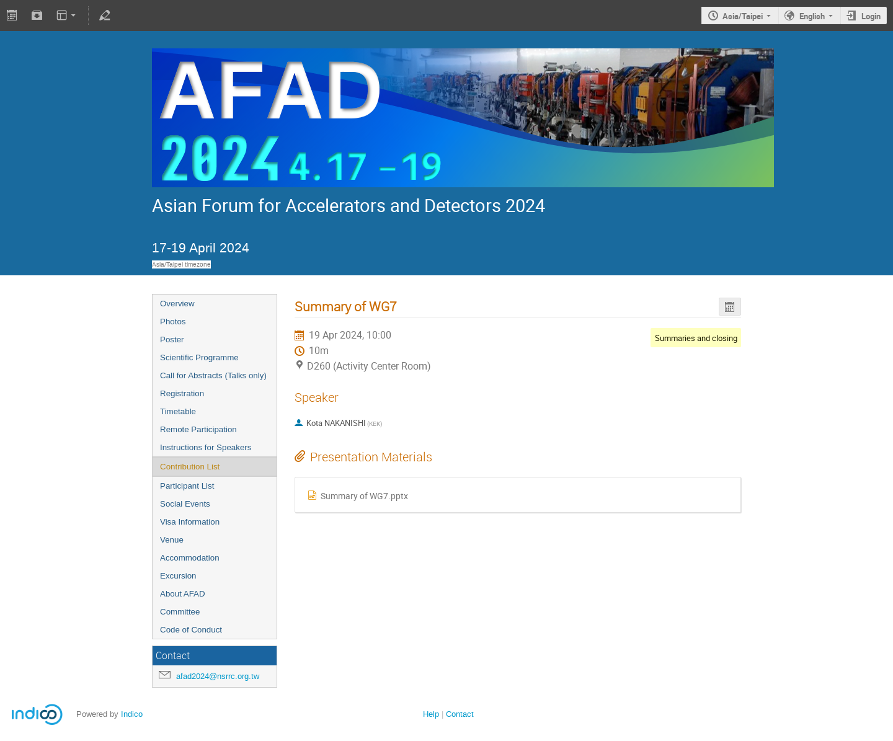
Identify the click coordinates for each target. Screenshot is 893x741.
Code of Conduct (191, 629)
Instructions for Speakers (205, 447)
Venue (172, 539)
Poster (172, 339)
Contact (460, 714)
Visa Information (190, 521)
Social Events (185, 503)
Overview (177, 303)
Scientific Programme (199, 357)
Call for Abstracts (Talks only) (213, 375)
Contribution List (190, 466)
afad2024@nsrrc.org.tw (217, 676)
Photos (173, 321)
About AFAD (182, 593)
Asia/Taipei (742, 16)
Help (431, 714)
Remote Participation (198, 429)
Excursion (178, 575)
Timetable (178, 411)
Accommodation (190, 557)
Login (871, 16)
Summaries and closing (696, 338)
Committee (180, 611)
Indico (132, 714)
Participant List (187, 485)
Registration (182, 393)
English (812, 16)
